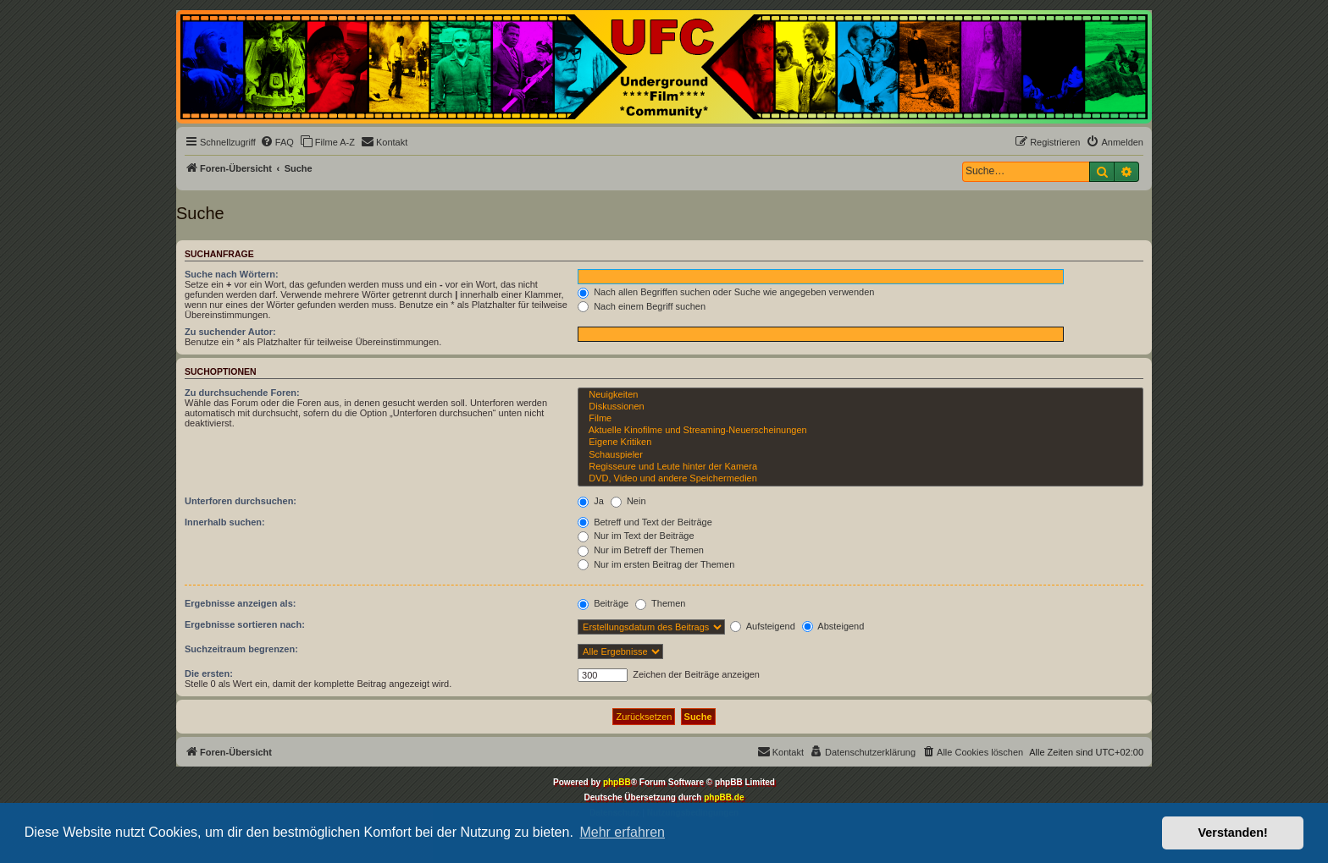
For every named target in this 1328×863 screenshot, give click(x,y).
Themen (660, 603)
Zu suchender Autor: (230, 332)
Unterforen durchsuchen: (240, 501)
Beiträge (603, 603)
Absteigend (833, 626)
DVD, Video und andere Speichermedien (860, 479)
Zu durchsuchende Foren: (242, 393)
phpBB (617, 782)
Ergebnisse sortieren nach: (245, 624)
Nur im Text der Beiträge (636, 535)
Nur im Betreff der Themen (641, 550)
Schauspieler (860, 455)
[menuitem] (277, 142)
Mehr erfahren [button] (622, 832)
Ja (591, 501)
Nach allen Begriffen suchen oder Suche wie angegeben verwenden (726, 292)
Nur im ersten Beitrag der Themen (656, 564)
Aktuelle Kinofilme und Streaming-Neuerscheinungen (860, 431)
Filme (860, 419)
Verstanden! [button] (1233, 832)
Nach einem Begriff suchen (642, 306)
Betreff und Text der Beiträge (645, 522)
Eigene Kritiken (860, 442)
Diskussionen (860, 407)
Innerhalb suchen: (225, 522)
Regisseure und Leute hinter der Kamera (860, 467)
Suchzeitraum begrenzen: (241, 649)
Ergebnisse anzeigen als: (240, 603)
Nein (628, 501)
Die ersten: (209, 673)
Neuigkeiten (860, 395)
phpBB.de (724, 797)
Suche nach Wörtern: (232, 274)
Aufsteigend (762, 626)
